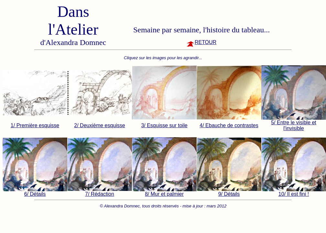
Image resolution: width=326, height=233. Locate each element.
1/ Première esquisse (35, 125)
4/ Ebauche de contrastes (229, 125)
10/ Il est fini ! (293, 194)
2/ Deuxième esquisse (99, 125)
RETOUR (201, 42)
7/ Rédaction (99, 194)
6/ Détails (35, 194)
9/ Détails (229, 194)
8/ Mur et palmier (164, 194)
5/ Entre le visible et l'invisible (293, 125)
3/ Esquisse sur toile (164, 125)
